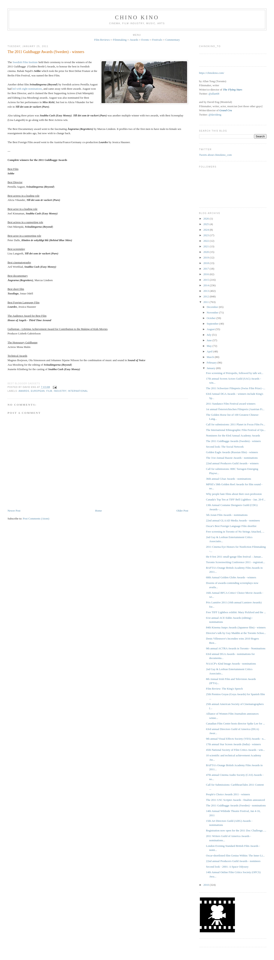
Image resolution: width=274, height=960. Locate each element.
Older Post (182, 510)
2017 (206, 268)
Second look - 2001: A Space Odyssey (227, 866)
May (210, 345)
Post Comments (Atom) (36, 518)
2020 (206, 252)
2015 (206, 279)
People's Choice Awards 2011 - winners (228, 794)
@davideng (214, 114)
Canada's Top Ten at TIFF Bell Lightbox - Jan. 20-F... (235, 499)
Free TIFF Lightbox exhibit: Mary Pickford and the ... (236, 612)
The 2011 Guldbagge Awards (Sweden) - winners (45, 52)
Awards (134, 39)
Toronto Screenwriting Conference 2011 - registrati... (235, 562)
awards (24, 391)
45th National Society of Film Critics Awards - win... (235, 749)
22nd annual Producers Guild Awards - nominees (233, 861)
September (213, 323)
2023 (206, 235)
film (49, 391)
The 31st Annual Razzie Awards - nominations (232, 457)
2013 (206, 290)
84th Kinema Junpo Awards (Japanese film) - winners (236, 627)
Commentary (172, 39)
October (211, 318)
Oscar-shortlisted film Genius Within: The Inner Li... (235, 855)
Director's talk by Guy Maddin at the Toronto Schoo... (236, 633)
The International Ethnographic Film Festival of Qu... (235, 430)
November (213, 312)
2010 (206, 884)
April (210, 351)
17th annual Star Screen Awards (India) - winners (233, 744)
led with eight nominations (27, 88)
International (78, 391)
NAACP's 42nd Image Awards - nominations (231, 663)
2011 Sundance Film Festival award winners (230, 403)
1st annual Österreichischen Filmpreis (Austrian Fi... (235, 409)
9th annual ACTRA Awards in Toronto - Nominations (235, 648)
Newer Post (13, 510)
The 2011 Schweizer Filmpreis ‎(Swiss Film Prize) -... (235, 388)
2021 (206, 246)
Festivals (157, 39)
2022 (206, 240)
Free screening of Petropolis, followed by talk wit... (234, 373)
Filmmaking (120, 39)
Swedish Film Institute (25, 62)
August (211, 329)
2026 (206, 218)
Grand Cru (225, 110)
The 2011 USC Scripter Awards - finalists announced (235, 799)
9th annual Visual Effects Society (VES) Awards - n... (235, 738)
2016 (206, 274)
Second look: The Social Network (225, 446)
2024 (206, 229)
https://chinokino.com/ (211, 72)
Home (98, 510)
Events (145, 39)
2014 (206, 285)
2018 (206, 263)
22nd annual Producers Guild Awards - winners (232, 463)
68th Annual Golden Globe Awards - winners (231, 577)
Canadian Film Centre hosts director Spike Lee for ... (235, 723)
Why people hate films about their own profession (234, 494)
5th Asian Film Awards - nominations (226, 514)
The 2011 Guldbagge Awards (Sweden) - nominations (236, 805)
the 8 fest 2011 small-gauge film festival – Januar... (234, 556)
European (38, 391)
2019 (206, 257)
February (212, 362)
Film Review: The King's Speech (224, 688)
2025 (206, 224)
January (211, 368)
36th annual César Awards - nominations (228, 478)
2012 (206, 296)
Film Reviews (102, 39)
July (209, 334)
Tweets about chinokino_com (215, 154)
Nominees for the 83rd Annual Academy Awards (233, 435)
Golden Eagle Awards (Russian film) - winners (232, 452)
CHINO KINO (137, 17)
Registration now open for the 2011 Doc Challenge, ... (236, 830)
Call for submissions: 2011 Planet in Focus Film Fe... (235, 424)
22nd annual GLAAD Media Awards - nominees (233, 520)
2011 (206, 302)
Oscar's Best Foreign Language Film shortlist (231, 526)
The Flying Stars (232, 89)
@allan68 (213, 93)
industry (60, 391)
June (210, 340)
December (213, 307)
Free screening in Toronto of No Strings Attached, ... (235, 531)
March (211, 357)
